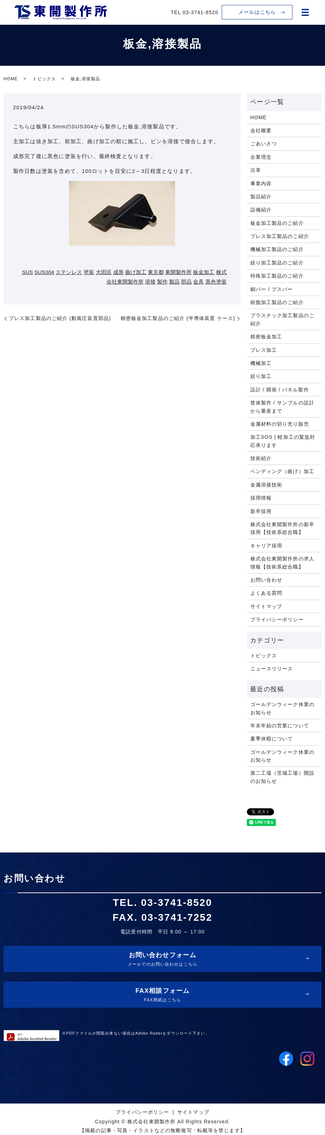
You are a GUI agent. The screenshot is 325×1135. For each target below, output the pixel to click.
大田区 (104, 272)
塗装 (88, 272)
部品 (186, 282)
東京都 (156, 272)
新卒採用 (261, 511)
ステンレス (69, 272)
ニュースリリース (271, 668)
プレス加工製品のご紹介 (279, 236)
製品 (174, 282)
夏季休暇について (271, 738)
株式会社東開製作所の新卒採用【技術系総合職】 (282, 528)
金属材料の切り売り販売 (279, 424)
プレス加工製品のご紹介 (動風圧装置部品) (60, 318)
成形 (118, 272)
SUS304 (44, 272)
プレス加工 (263, 350)
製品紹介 (261, 196)
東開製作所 (178, 272)
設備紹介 (261, 210)
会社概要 (261, 130)
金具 (198, 282)
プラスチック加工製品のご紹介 (282, 319)
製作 (162, 282)
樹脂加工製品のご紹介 (277, 302)
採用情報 (261, 498)
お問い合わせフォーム (162, 959)
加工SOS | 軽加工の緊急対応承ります (282, 441)
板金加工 (203, 272)
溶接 (150, 282)
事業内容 (261, 183)
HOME (11, 78)
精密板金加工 (266, 336)
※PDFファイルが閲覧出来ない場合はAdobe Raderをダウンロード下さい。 (136, 1033)
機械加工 (261, 363)
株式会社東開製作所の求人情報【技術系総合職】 (282, 562)
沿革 (255, 170)
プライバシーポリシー (277, 619)
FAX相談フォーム (162, 995)
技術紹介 (261, 458)
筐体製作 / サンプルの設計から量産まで (282, 406)
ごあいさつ (263, 143)
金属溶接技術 (266, 485)
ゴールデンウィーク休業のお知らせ (282, 708)
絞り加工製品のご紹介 (277, 263)
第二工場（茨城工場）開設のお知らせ (282, 777)
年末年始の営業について (279, 725)
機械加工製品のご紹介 (277, 249)
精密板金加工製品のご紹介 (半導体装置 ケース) (178, 318)
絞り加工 (261, 376)
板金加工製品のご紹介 (277, 223)
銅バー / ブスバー (271, 289)
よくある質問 (266, 593)
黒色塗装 (216, 282)
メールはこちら (257, 12)
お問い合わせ (266, 580)
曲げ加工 (135, 272)
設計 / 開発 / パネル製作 (279, 389)
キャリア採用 (266, 545)
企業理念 (261, 157)
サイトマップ (266, 606)
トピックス (44, 78)
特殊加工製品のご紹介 (277, 276)
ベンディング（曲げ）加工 (282, 471)
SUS (27, 272)
